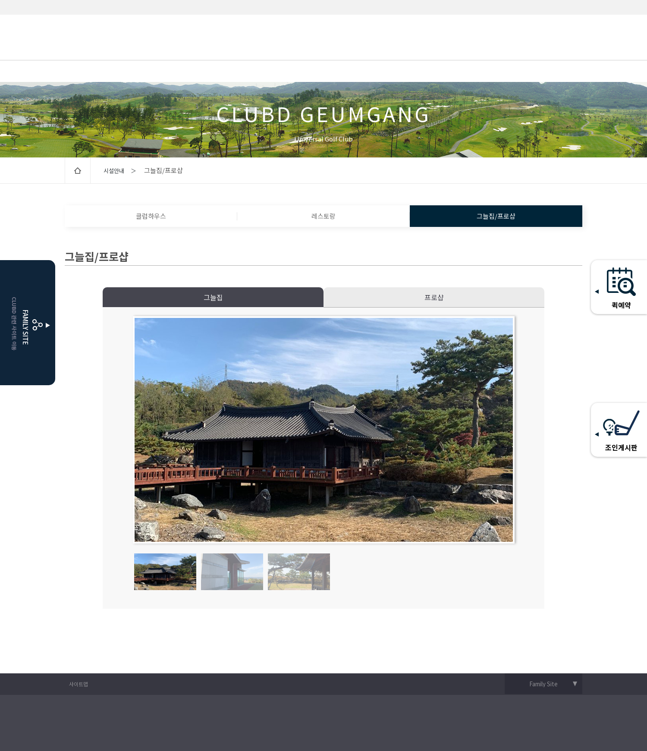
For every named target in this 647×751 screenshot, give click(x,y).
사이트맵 (78, 684)
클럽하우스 (151, 215)
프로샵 (434, 297)
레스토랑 (323, 215)
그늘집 (213, 297)
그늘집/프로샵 (496, 215)
